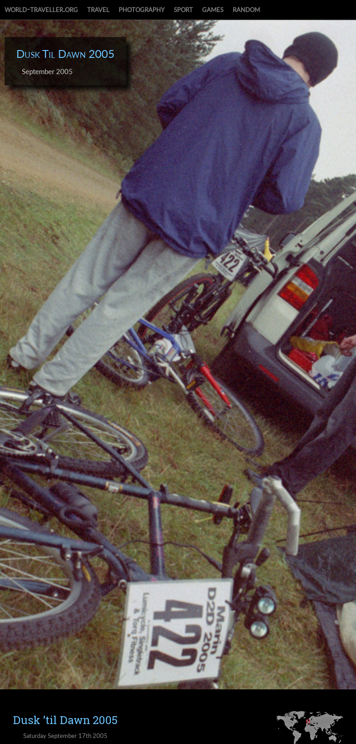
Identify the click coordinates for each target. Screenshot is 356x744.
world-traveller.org (41, 9)
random (246, 9)
